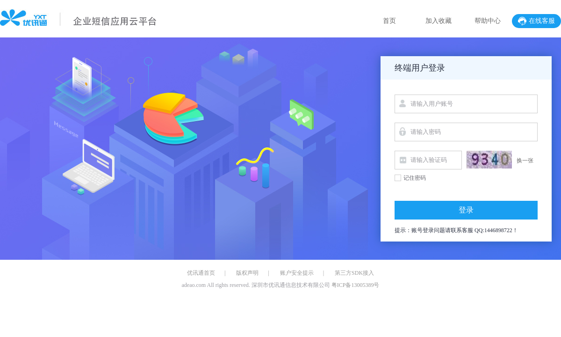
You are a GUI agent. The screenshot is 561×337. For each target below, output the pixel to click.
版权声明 (247, 273)
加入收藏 (438, 20)
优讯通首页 (201, 273)
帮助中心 (488, 20)
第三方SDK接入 (354, 273)
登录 (466, 210)
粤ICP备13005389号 (355, 285)
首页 (389, 20)
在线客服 (536, 20)
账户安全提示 (297, 273)
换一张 (525, 160)
